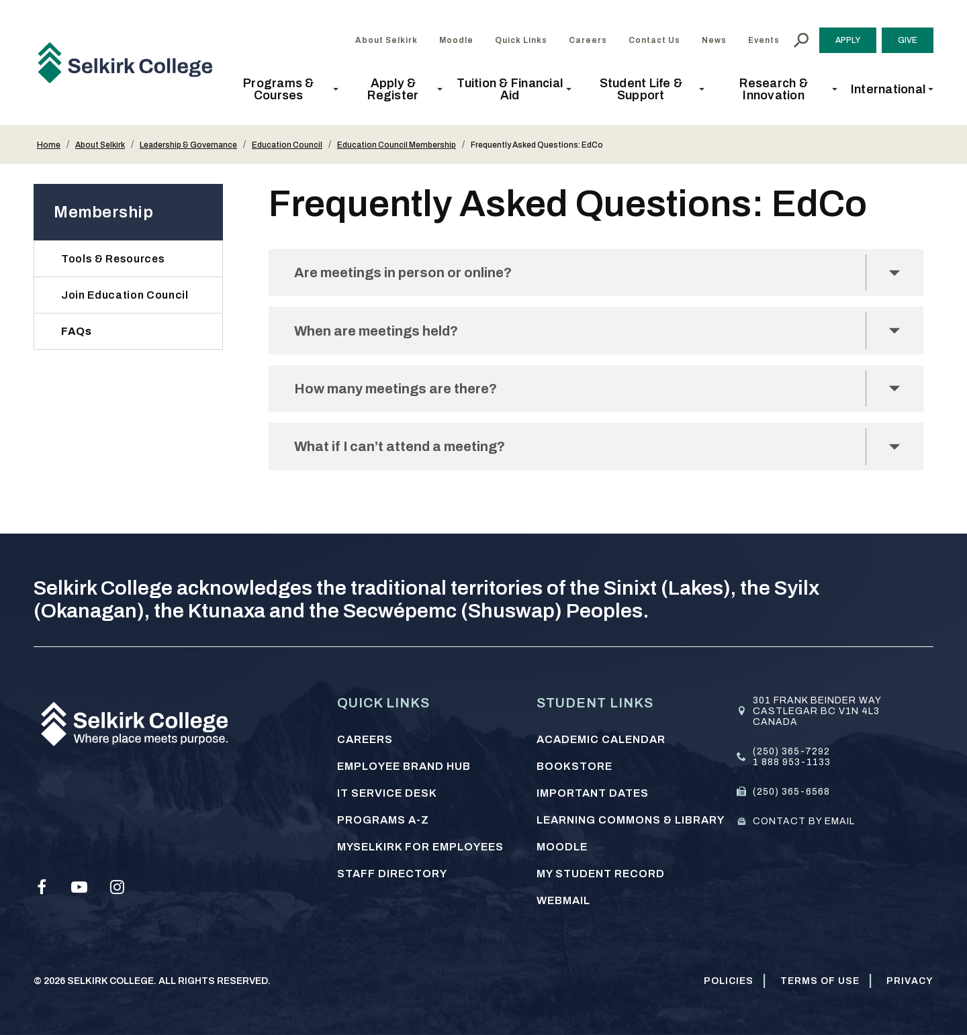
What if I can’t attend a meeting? (409, 454)
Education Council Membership (396, 145)
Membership (103, 212)
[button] (282, 89)
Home (48, 145)
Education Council (287, 145)
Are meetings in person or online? (412, 273)
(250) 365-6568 (791, 792)
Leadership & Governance (188, 145)
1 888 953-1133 (792, 762)
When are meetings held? (384, 334)
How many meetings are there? (405, 394)
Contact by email (804, 821)
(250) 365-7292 (791, 751)
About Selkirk (100, 145)
